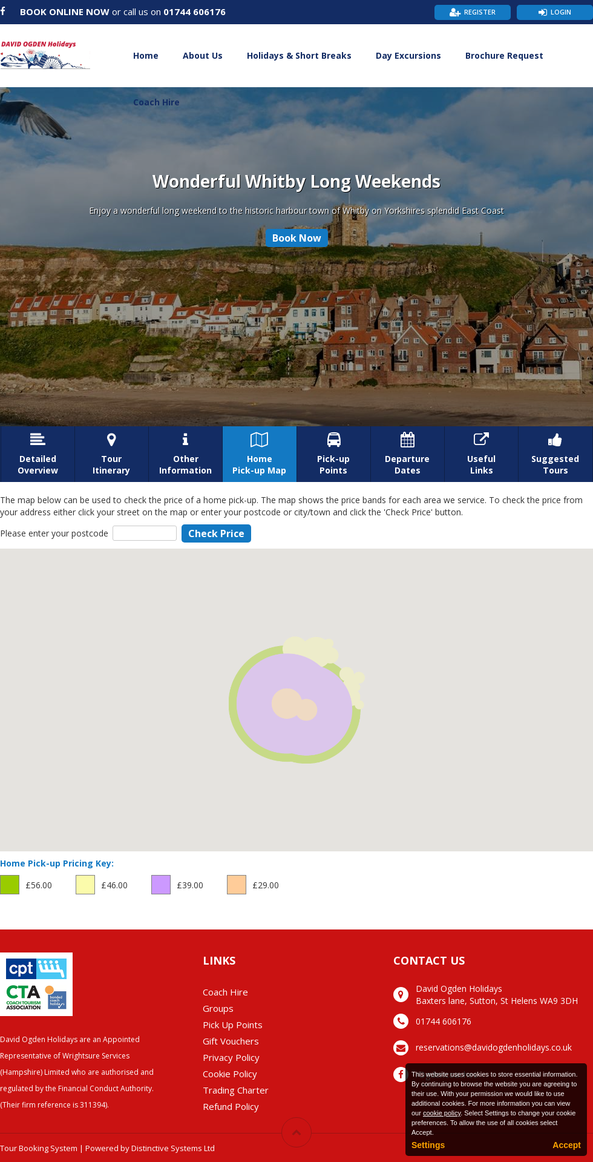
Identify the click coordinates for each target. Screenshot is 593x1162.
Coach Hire (156, 102)
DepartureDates (407, 454)
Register (480, 11)
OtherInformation (185, 454)
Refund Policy (231, 1106)
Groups (218, 1008)
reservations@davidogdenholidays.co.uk (494, 1047)
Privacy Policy (231, 1057)
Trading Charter (236, 1090)
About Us (203, 55)
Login (561, 11)
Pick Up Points (233, 1024)
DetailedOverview (37, 454)
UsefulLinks (481, 454)
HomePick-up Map (259, 454)
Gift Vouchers (231, 1041)
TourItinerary (111, 454)
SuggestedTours (555, 454)
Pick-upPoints (333, 454)
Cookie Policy (230, 1074)
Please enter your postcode (54, 533)
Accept (566, 1145)
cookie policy (441, 1113)
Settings (428, 1145)
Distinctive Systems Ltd (173, 1148)
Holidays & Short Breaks (299, 55)
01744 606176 (194, 11)
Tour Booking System (38, 1148)
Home (146, 55)
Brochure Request (504, 55)
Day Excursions (408, 55)
